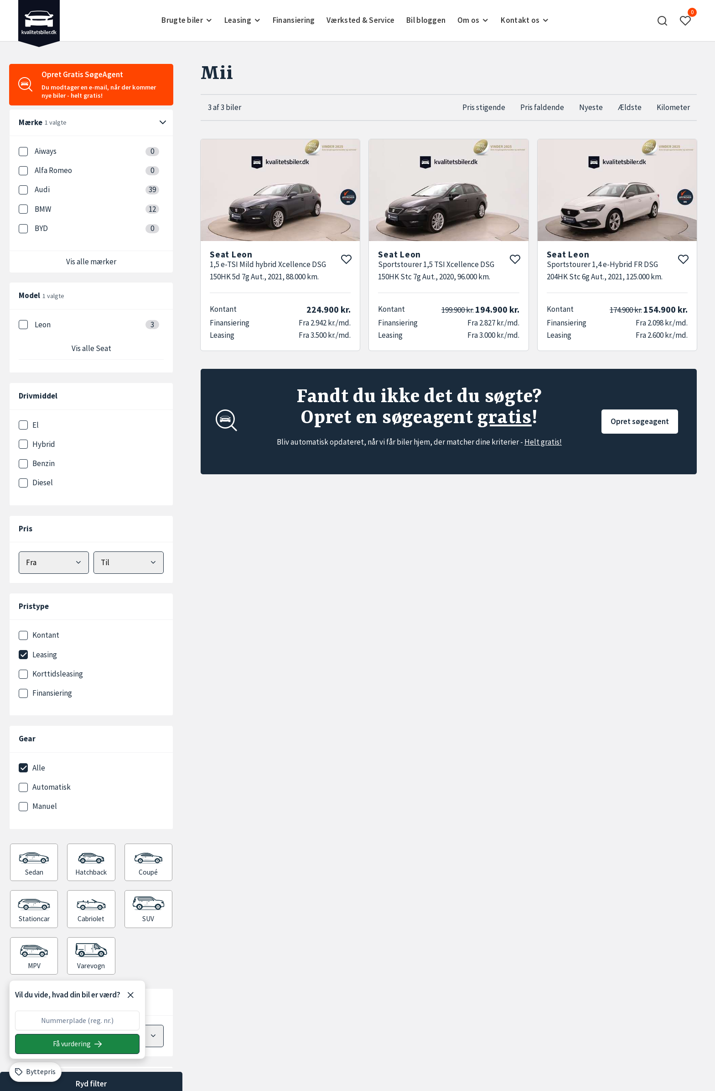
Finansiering (294, 20)
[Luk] (130, 995)
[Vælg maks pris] (128, 562)
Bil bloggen (426, 20)
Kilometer (673, 107)
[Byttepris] (35, 1072)
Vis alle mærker (91, 262)
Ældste (630, 107)
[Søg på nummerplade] (77, 1044)
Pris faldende (542, 107)
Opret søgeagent (640, 421)
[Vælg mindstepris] (54, 562)
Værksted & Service (360, 20)
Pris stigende (483, 107)
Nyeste (591, 107)
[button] (662, 20)
